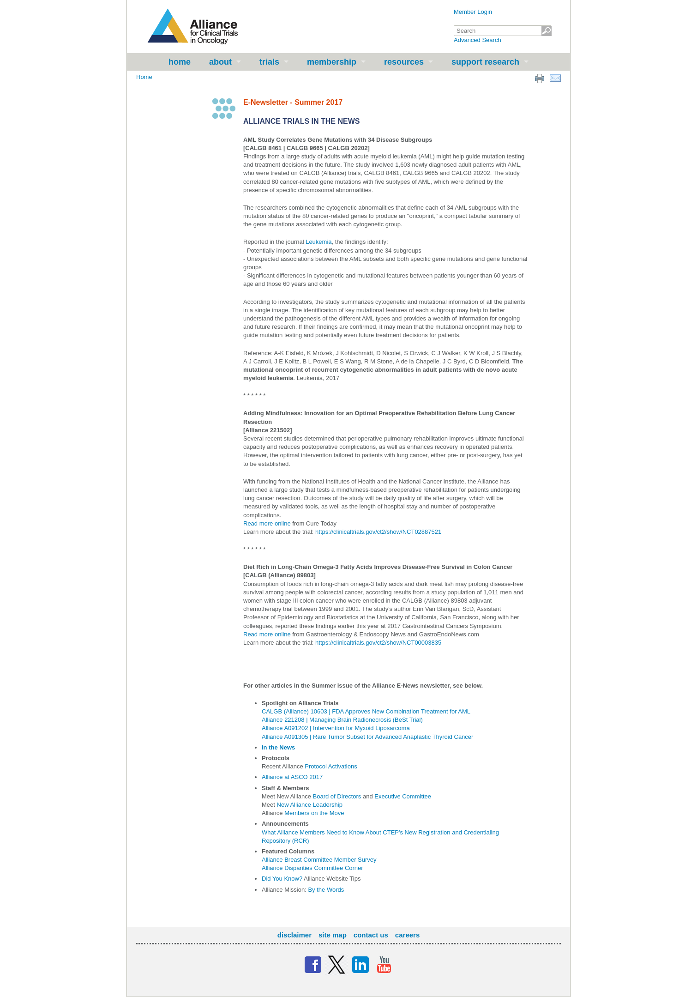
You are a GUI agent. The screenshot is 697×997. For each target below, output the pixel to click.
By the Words (326, 889)
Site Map (332, 934)
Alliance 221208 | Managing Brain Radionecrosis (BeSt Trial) (342, 719)
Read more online (267, 523)
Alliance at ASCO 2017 (292, 776)
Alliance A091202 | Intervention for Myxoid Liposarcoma (336, 728)
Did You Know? (282, 878)
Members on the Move (314, 813)
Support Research (485, 62)
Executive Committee (402, 796)
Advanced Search (477, 39)
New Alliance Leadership (309, 804)
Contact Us (371, 934)
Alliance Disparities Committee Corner (312, 867)
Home (179, 62)
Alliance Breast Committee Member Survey (319, 859)
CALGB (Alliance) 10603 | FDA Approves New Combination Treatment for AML (366, 711)
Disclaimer (294, 934)
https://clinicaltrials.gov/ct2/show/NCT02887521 (378, 531)
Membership (331, 62)
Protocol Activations (331, 766)
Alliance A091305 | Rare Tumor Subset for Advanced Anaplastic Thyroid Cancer (367, 736)
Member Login (473, 11)
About (220, 62)
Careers (407, 934)
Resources (404, 62)
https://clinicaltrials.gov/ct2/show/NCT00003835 (378, 642)
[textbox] (503, 30)
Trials (269, 62)
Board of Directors (337, 796)
